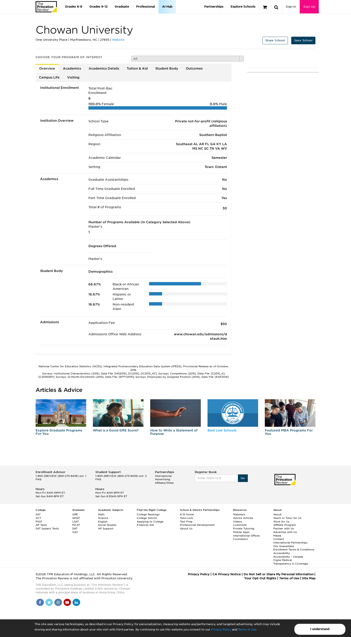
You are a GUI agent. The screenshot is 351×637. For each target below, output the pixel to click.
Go (243, 478)
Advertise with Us (285, 532)
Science (103, 518)
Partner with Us (283, 528)
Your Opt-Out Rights (260, 578)
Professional (145, 6)
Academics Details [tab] (104, 68)
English (102, 521)
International (163, 476)
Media (277, 535)
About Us (186, 528)
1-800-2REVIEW (61, 476)
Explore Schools (243, 6)
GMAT (76, 518)
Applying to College (150, 521)
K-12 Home (187, 514)
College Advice (147, 518)
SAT (38, 514)
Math (101, 514)
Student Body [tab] (166, 68)
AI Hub (167, 6)
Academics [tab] (72, 68)
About (277, 514)
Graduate (122, 6)
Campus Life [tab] (49, 77)
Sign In (291, 6)
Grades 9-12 (98, 6)
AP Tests (41, 525)
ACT (38, 518)
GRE (75, 514)
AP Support (105, 528)
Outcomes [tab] (194, 68)
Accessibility (281, 553)
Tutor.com (186, 518)
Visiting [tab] (73, 77)
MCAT (76, 525)
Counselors (240, 539)
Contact (278, 539)
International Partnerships (290, 542)
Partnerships (213, 6)
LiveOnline (240, 525)
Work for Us (281, 521)
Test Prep (186, 521)
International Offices (246, 535)
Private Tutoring (243, 528)
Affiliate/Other (164, 482)
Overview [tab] (47, 68)
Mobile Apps (241, 532)
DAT (74, 528)
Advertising (162, 479)
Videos (237, 521)
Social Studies (107, 525)
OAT (75, 532)
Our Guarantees (283, 546)
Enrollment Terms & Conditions (293, 549)
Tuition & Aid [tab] (137, 68)
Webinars (239, 514)
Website (118, 39)
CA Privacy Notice (226, 574)
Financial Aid (145, 525)
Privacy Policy (221, 629)
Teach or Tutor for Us (287, 518)
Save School (303, 40)
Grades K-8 (73, 6)
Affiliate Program (284, 525)
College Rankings (148, 514)
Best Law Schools (222, 430)
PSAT (39, 521)
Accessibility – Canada (288, 556)
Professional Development (197, 525)
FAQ (38, 479)
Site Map (308, 578)
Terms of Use (247, 629)
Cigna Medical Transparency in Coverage (290, 561)
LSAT (75, 521)
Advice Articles (243, 518)
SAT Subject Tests (47, 528)
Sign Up (309, 6)
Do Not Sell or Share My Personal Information (278, 574)
